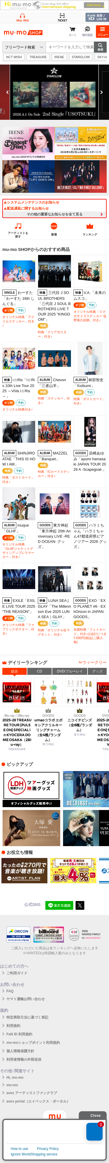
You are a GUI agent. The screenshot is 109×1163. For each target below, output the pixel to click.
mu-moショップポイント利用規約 (33, 1043)
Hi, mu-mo (15, 1077)
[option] (54, 92)
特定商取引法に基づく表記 (27, 1017)
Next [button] (101, 92)
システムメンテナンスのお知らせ (31, 202)
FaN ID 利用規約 (19, 1034)
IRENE (59, 57)
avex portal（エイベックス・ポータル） (38, 1101)
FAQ (10, 991)
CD (39, 671)
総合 (14, 671)
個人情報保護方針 (20, 1051)
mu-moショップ (23, 32)
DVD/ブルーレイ (70, 671)
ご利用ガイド (16, 973)
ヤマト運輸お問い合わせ (25, 999)
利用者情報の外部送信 (23, 1059)
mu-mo (12, 1085)
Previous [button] (7, 92)
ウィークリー (94, 662)
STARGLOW (81, 57)
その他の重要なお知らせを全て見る (55, 214)
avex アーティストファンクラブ (31, 1093)
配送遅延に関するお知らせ (26, 208)
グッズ (97, 671)
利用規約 (13, 1026)
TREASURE (38, 57)
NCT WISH (14, 57)
